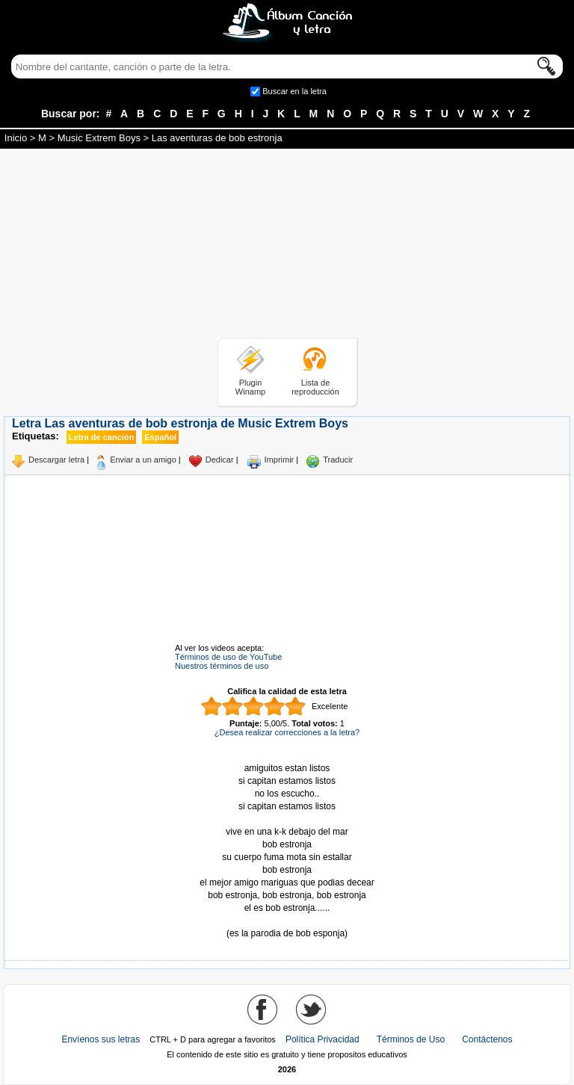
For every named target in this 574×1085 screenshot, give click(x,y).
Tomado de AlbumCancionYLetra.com (287, 921)
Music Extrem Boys (99, 137)
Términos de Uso (411, 1039)
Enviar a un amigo (143, 459)
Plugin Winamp (250, 387)
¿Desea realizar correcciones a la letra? (287, 732)
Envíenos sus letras (100, 1039)
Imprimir (279, 459)
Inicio (15, 137)
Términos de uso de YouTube (228, 656)
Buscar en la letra (294, 91)
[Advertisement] (287, 246)
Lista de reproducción (315, 387)
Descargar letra (56, 459)
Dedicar (220, 459)
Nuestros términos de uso (221, 665)
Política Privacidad (322, 1039)
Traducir (338, 459)
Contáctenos (487, 1039)
